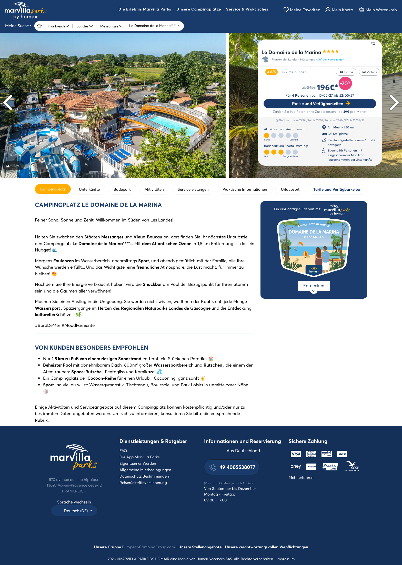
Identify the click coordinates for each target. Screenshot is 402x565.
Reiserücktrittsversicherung (143, 482)
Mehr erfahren (301, 477)
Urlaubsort (290, 189)
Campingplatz (52, 188)
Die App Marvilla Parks (139, 456)
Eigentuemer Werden (137, 463)
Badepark (122, 189)
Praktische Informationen (245, 189)
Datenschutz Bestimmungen (144, 476)
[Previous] (9, 103)
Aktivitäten (154, 189)
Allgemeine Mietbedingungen (145, 469)
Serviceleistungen (193, 189)
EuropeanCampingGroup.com (148, 546)
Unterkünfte (89, 189)
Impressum (286, 558)
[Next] (393, 103)
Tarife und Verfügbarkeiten (337, 189)
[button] (144, 9)
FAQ (123, 450)
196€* (327, 87)
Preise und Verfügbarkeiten (317, 103)
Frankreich (279, 60)
